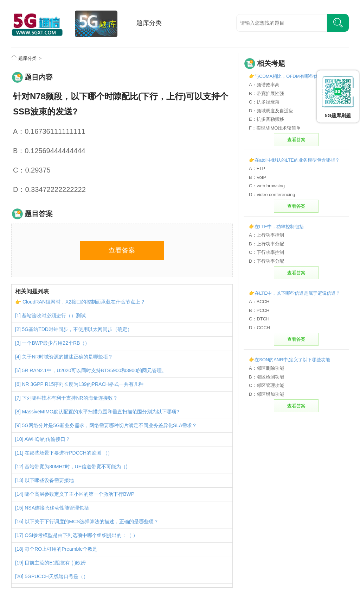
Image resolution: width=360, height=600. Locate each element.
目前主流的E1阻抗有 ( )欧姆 (55, 562)
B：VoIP (257, 177)
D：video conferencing (272, 194)
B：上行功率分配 (266, 243)
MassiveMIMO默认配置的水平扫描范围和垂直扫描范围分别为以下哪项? (100, 411)
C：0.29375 (32, 170)
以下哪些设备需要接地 (49, 480)
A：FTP (257, 168)
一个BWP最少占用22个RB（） (56, 343)
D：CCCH (259, 327)
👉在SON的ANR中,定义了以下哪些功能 (289, 359)
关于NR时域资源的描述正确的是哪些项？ (67, 357)
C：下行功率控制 (266, 252)
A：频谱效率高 (264, 84)
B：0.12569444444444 (49, 151)
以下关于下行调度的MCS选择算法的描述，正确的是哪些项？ (92, 521)
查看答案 (122, 250)
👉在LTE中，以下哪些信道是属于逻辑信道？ (294, 293)
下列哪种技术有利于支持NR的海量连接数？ (69, 398)
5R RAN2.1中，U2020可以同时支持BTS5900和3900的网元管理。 (94, 370)
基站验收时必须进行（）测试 (54, 315)
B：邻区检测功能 (266, 377)
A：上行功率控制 (266, 235)
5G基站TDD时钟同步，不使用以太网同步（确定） (77, 329)
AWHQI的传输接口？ (47, 439)
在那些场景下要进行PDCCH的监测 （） (68, 453)
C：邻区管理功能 (266, 385)
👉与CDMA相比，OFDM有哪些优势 (286, 76)
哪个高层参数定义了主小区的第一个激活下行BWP (79, 494)
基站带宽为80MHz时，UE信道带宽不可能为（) (76, 466)
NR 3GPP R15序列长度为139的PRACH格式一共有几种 (82, 384)
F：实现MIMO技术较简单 (275, 128)
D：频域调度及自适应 (271, 110)
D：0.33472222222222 (49, 189)
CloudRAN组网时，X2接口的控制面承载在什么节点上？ (83, 302)
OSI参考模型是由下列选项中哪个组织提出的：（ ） (81, 535)
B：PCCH (259, 310)
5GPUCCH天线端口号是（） (56, 576)
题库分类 (149, 22)
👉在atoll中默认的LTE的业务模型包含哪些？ (294, 160)
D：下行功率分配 (266, 261)
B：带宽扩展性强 (266, 93)
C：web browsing (267, 185)
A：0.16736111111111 (49, 131)
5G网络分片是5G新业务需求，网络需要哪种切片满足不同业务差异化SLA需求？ (109, 425)
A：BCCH (259, 301)
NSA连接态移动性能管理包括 (57, 508)
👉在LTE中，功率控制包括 (276, 226)
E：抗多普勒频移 (266, 119)
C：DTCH (259, 318)
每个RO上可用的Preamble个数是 (61, 549)
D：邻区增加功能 (266, 394)
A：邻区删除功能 (266, 368)
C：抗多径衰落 (264, 102)
